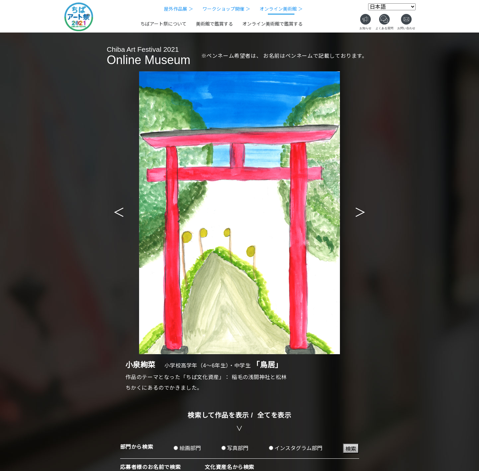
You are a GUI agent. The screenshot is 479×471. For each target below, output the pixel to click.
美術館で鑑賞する (214, 24)
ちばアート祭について (163, 24)
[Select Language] (392, 6)
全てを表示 (274, 415)
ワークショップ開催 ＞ (226, 9)
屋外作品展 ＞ (178, 9)
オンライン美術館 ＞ (281, 9)
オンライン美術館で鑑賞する (272, 24)
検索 (351, 449)
